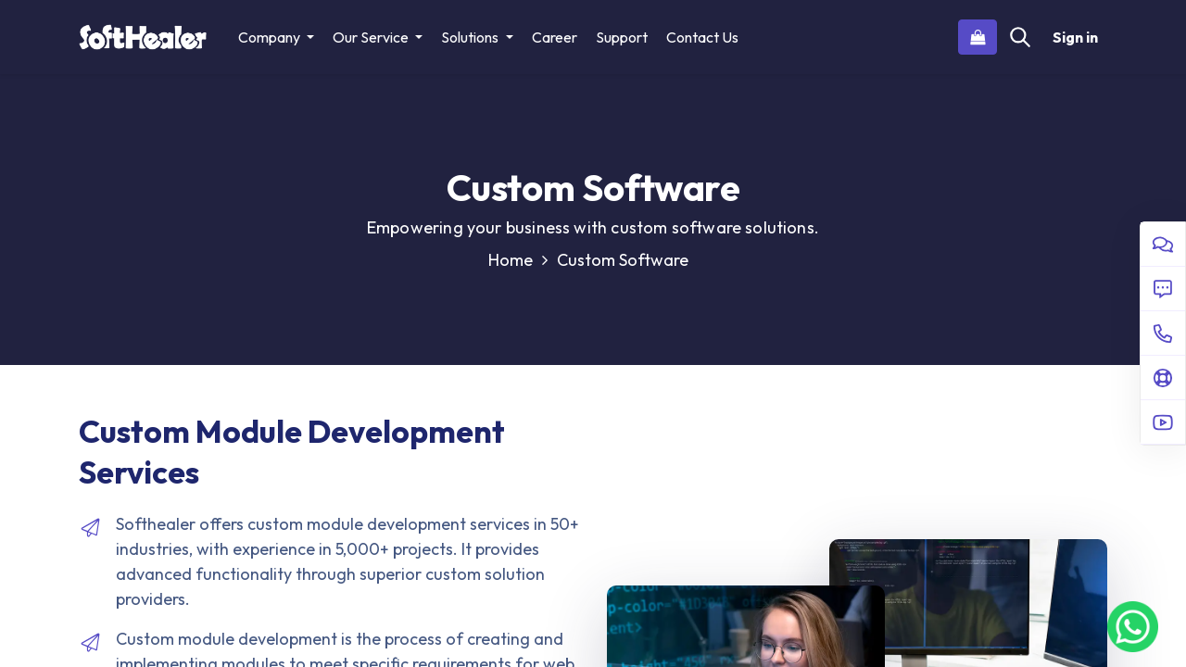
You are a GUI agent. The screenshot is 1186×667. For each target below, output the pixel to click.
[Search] (1020, 37)
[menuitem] (554, 37)
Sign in (1075, 37)
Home (518, 260)
